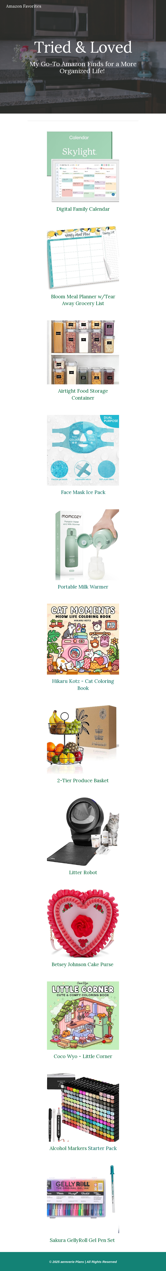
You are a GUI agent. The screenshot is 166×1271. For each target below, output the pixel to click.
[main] (83, 57)
